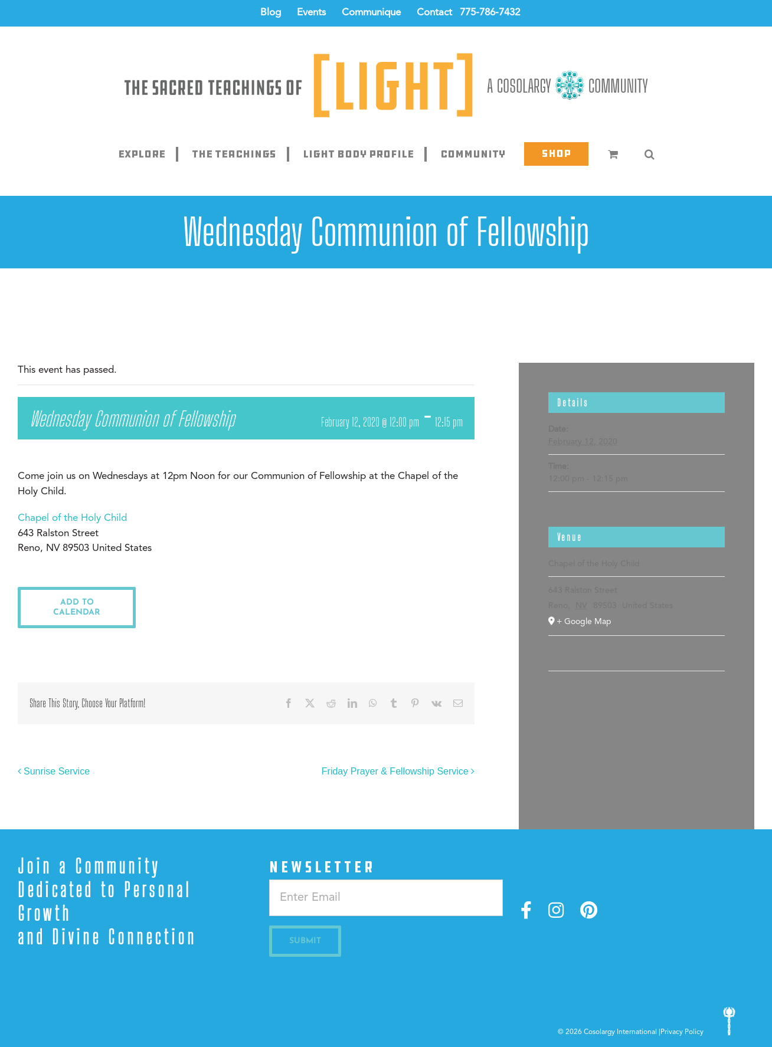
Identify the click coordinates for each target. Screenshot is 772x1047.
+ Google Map (584, 622)
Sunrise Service (57, 771)
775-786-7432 (490, 13)
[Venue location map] (636, 707)
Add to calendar (76, 607)
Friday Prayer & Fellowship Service (395, 771)
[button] (649, 154)
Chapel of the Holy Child (72, 518)
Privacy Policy (682, 1032)
